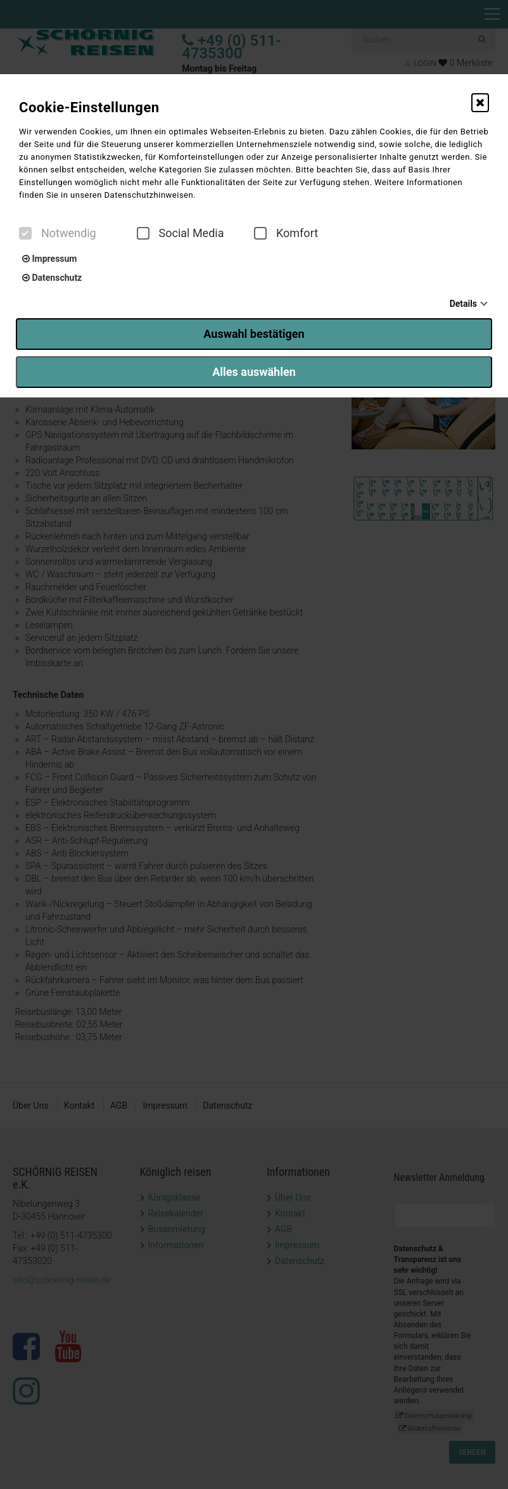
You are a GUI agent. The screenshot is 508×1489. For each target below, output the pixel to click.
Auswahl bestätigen (253, 333)
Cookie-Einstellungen (89, 107)
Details (463, 304)
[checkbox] (25, 233)
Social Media (180, 233)
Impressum (49, 259)
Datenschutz (52, 278)
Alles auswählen (254, 371)
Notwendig (57, 233)
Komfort (286, 233)
